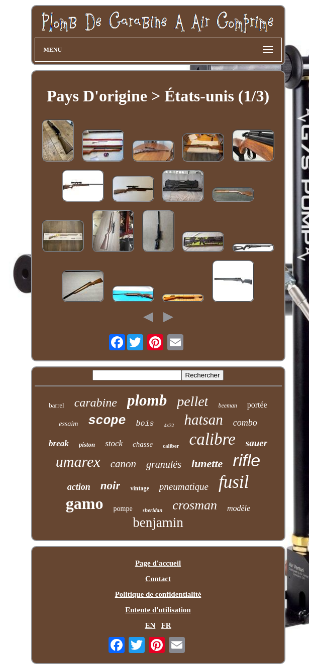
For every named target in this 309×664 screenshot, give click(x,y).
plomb (147, 400)
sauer (256, 443)
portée (257, 405)
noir (110, 485)
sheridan (153, 510)
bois (145, 424)
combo (245, 423)
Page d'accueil (158, 563)
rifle (246, 460)
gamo (85, 503)
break (59, 443)
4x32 (169, 425)
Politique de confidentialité (158, 594)
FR (166, 625)
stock (114, 443)
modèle (238, 508)
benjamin (158, 522)
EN (150, 625)
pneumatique (184, 486)
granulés (163, 464)
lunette (207, 463)
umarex (78, 461)
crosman (194, 505)
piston (87, 444)
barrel (56, 405)
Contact (158, 579)
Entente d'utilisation (157, 610)
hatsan (203, 420)
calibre (212, 439)
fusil (234, 482)
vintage (139, 488)
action (78, 487)
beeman (227, 405)
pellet (192, 401)
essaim (68, 424)
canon (123, 464)
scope (107, 421)
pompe (123, 508)
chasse (143, 444)
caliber (171, 446)
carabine (95, 402)
